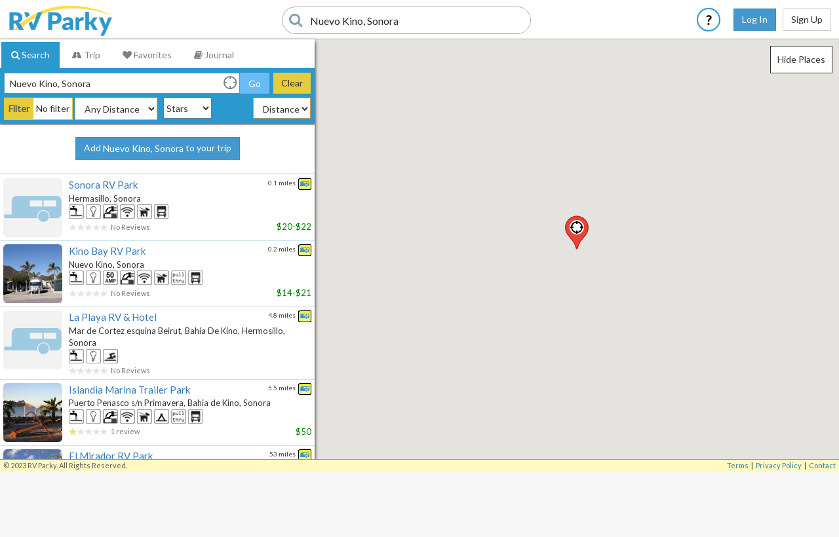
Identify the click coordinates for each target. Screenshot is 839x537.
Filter (19, 108)
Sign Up (807, 19)
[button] (577, 232)
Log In (755, 19)
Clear (292, 82)
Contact (822, 465)
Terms (738, 465)
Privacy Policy (779, 465)
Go (254, 83)
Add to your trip (157, 148)
